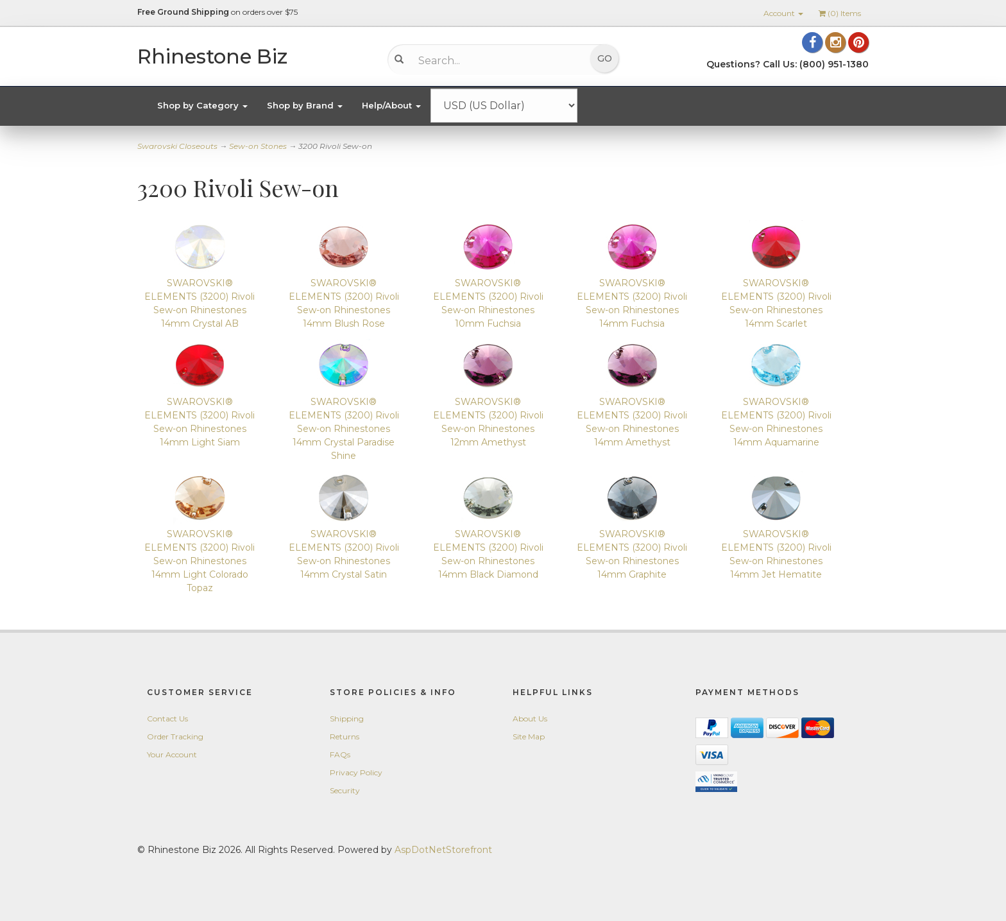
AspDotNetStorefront (443, 850)
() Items (840, 13)
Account (783, 13)
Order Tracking (175, 736)
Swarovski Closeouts (177, 146)
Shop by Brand (305, 105)
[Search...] (494, 60)
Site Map (529, 736)
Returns (344, 736)
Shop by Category (202, 105)
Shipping (347, 718)
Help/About (391, 105)
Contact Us (167, 718)
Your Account (172, 754)
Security (345, 790)
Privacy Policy (356, 772)
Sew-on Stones (258, 146)
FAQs (340, 754)
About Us (530, 718)
